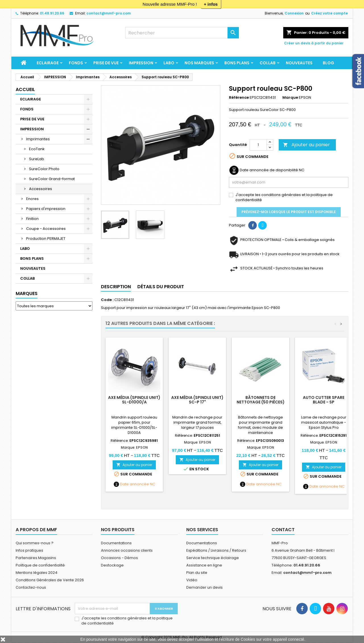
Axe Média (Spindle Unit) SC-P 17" (197, 400)
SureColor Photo (44, 169)
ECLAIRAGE (48, 63)
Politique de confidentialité (40, 565)
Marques (27, 293)
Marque (290, 97)
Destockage (112, 565)
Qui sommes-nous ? (34, 543)
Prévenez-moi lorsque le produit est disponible (288, 211)
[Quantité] (258, 145)
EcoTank (37, 149)
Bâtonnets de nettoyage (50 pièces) (261, 400)
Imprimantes (38, 139)
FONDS (76, 63)
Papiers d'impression (45, 208)
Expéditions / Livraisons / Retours (216, 550)
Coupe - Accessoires (46, 228)
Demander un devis (204, 587)
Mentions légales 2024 (36, 572)
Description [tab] (116, 286)
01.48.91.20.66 (52, 13)
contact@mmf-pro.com (108, 13)
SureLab (36, 159)
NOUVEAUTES (299, 63)
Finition (32, 218)
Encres (32, 198)
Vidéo (191, 580)
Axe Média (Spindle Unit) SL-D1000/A (134, 400)
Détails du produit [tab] (160, 286)
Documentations (116, 543)
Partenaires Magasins (36, 557)
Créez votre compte (329, 13)
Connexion (294, 13)
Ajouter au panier (306, 144)
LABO (169, 63)
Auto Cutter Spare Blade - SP (323, 400)
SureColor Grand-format (52, 179)
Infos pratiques (29, 550)
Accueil (25, 89)
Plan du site (196, 572)
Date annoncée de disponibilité (269, 170)
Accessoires (40, 188)
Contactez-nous (31, 587)
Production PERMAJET (45, 238)
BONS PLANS (236, 63)
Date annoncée (134, 484)
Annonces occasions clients (127, 550)
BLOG (328, 63)
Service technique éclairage (212, 557)
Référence (239, 97)
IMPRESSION (141, 63)
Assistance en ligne (204, 565)
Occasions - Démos (119, 557)
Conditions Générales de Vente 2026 (50, 580)
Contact (283, 529)
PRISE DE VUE (106, 63)
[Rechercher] (182, 32)
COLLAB (268, 63)
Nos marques (199, 63)
